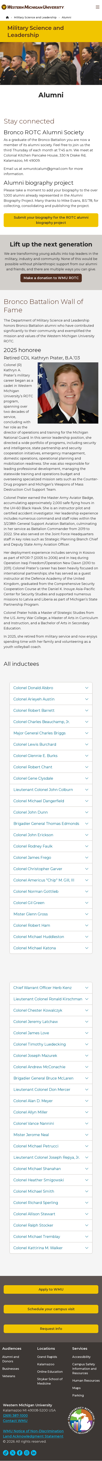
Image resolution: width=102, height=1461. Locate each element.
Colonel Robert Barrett (34, 710)
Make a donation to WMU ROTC (51, 278)
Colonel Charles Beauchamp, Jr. (41, 722)
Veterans (8, 1376)
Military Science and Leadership (35, 17)
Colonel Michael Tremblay (36, 1236)
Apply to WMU (51, 1289)
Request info (51, 1329)
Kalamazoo (45, 1364)
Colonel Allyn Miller (30, 1112)
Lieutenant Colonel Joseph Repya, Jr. (46, 1157)
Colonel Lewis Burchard (34, 744)
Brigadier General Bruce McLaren (43, 1078)
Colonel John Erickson (33, 835)
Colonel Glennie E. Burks (35, 755)
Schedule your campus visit (51, 1309)
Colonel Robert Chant (32, 767)
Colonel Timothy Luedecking (39, 1044)
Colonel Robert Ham (31, 925)
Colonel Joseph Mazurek (35, 1055)
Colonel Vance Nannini (33, 1123)
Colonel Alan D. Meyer (33, 1101)
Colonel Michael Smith (33, 1191)
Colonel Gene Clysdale (33, 778)
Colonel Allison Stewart (34, 1214)
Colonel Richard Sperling (35, 1202)
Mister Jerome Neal (31, 1135)
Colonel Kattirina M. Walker (38, 1248)
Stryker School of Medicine (49, 1381)
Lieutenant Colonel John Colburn (43, 789)
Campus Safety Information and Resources (84, 1369)
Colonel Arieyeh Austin (34, 699)
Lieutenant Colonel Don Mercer (41, 1089)
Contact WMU (15, 1421)
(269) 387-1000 (15, 1416)
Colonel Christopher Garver (37, 869)
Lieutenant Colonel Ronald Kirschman (47, 999)
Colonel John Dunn (30, 812)
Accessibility (81, 1357)
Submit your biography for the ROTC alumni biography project (51, 220)
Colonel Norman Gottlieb (35, 891)
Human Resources (86, 1380)
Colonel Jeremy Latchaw (35, 1021)
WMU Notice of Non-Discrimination (33, 1431)
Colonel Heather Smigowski (38, 1180)
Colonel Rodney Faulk (33, 846)
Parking (78, 1395)
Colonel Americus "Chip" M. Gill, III (43, 880)
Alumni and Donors (10, 1359)
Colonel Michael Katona (34, 948)
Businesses (10, 1368)
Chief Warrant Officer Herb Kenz (42, 987)
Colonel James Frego (32, 857)
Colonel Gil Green (28, 903)
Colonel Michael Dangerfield (38, 801)
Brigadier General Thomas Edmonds (46, 823)
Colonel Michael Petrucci (35, 1146)
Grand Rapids (47, 1357)
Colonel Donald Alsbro (33, 688)
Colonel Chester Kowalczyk (37, 1010)
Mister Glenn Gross (30, 914)
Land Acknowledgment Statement (33, 1436)
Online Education (50, 1371)
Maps (76, 1388)
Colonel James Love (31, 1033)
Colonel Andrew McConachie (39, 1067)
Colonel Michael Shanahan (37, 1169)
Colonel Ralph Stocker (33, 1225)
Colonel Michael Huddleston (38, 936)
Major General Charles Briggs (39, 733)
